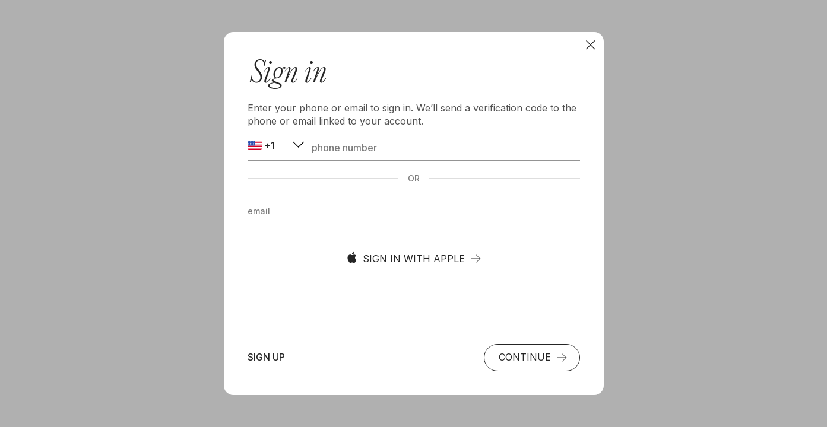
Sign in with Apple (413, 258)
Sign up (266, 357)
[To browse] (590, 45)
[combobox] (277, 145)
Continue (533, 357)
